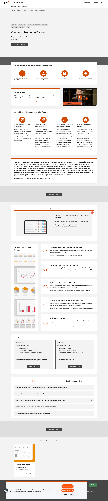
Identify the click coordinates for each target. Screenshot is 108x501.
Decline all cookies (67, 490)
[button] (5, 490)
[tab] (54, 209)
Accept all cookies (67, 486)
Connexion (87, 2)
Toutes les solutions (23, 6)
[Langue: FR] (102, 2)
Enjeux (13, 6)
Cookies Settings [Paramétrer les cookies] (93, 485)
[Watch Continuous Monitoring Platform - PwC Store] (79, 97)
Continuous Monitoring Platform (37, 10)
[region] (46, 490)
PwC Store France (18, 2)
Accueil (13, 10)
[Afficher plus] (35, 102)
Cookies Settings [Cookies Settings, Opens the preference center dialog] (67, 494)
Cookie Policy (37, 491)
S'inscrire (95, 2)
